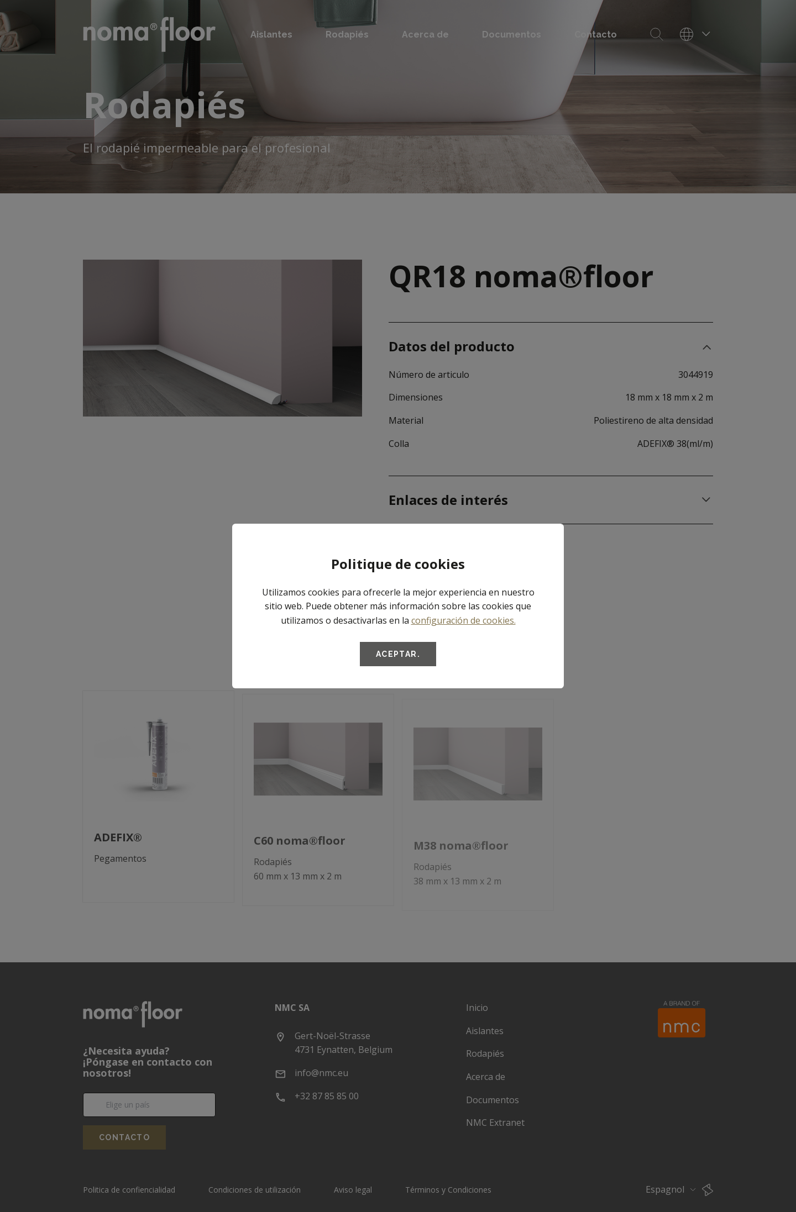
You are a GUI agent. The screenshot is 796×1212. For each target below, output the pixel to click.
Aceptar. (398, 654)
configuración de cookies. (463, 620)
